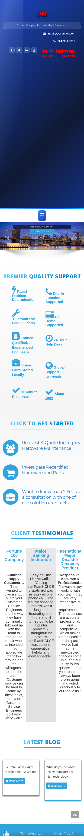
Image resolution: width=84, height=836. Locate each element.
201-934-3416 (66, 41)
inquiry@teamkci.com (61, 33)
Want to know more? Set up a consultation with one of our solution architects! (51, 497)
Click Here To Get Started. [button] (42, 231)
